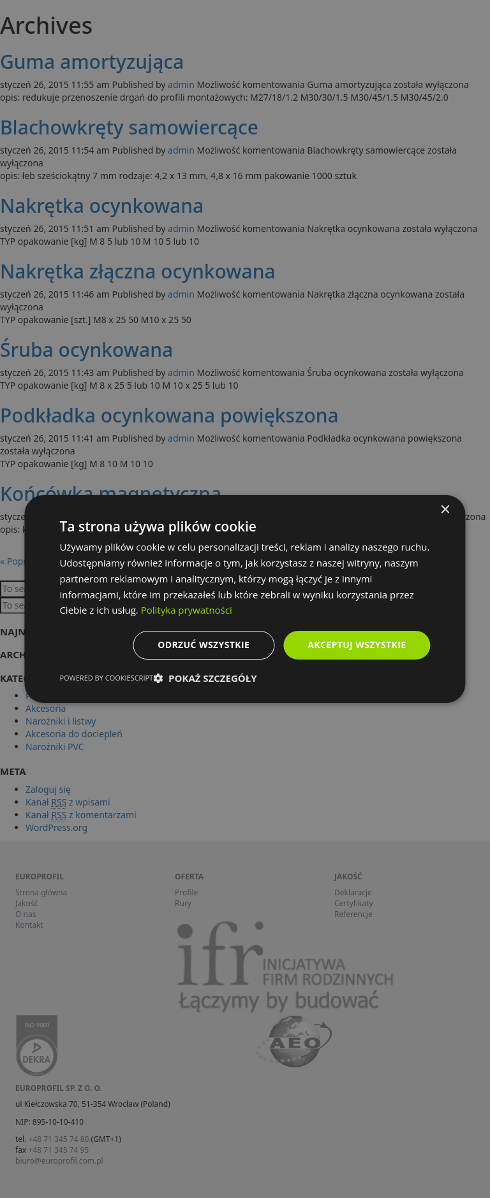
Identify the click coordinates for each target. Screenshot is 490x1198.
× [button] (445, 510)
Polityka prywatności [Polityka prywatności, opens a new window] (186, 609)
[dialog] (245, 599)
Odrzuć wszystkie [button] (203, 645)
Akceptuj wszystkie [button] (357, 645)
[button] (204, 678)
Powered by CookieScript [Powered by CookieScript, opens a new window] (106, 677)
